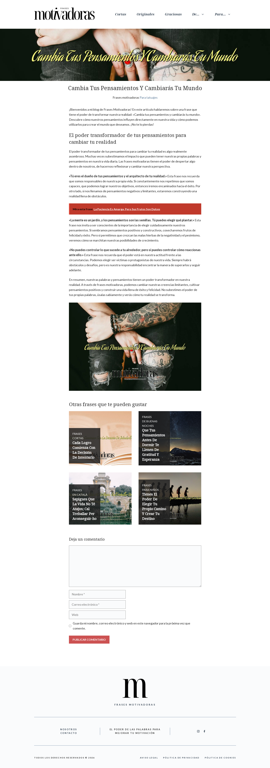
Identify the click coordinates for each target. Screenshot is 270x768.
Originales (145, 14)
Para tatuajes (149, 97)
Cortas (120, 14)
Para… (225, 14)
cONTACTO (68, 733)
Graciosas (173, 14)
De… (201, 14)
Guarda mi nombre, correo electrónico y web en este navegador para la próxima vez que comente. (131, 625)
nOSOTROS (68, 729)
